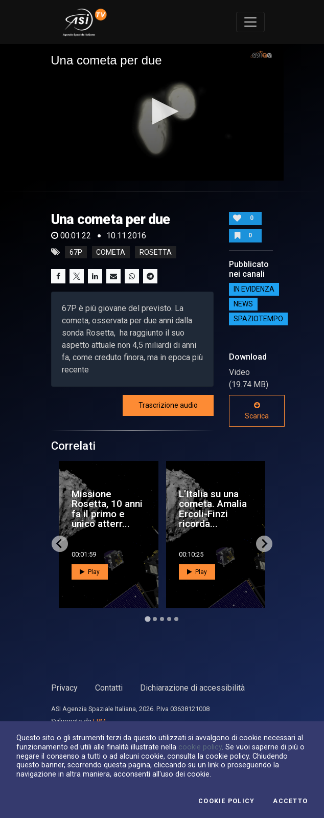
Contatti (109, 688)
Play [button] (90, 572)
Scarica (257, 411)
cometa (110, 252)
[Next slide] (264, 544)
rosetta (156, 252)
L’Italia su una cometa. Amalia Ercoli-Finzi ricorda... (213, 508)
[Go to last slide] (60, 544)
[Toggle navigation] (250, 22)
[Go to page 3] (162, 619)
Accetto (290, 801)
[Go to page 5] (176, 619)
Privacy (64, 688)
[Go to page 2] (155, 619)
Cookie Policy (226, 801)
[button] (162, 111)
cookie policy (200, 747)
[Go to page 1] (147, 619)
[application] (162, 112)
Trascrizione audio (168, 405)
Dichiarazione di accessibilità (192, 688)
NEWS (243, 304)
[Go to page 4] (169, 619)
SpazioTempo (258, 319)
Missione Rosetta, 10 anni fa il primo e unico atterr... (107, 508)
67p (76, 252)
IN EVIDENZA (254, 289)
